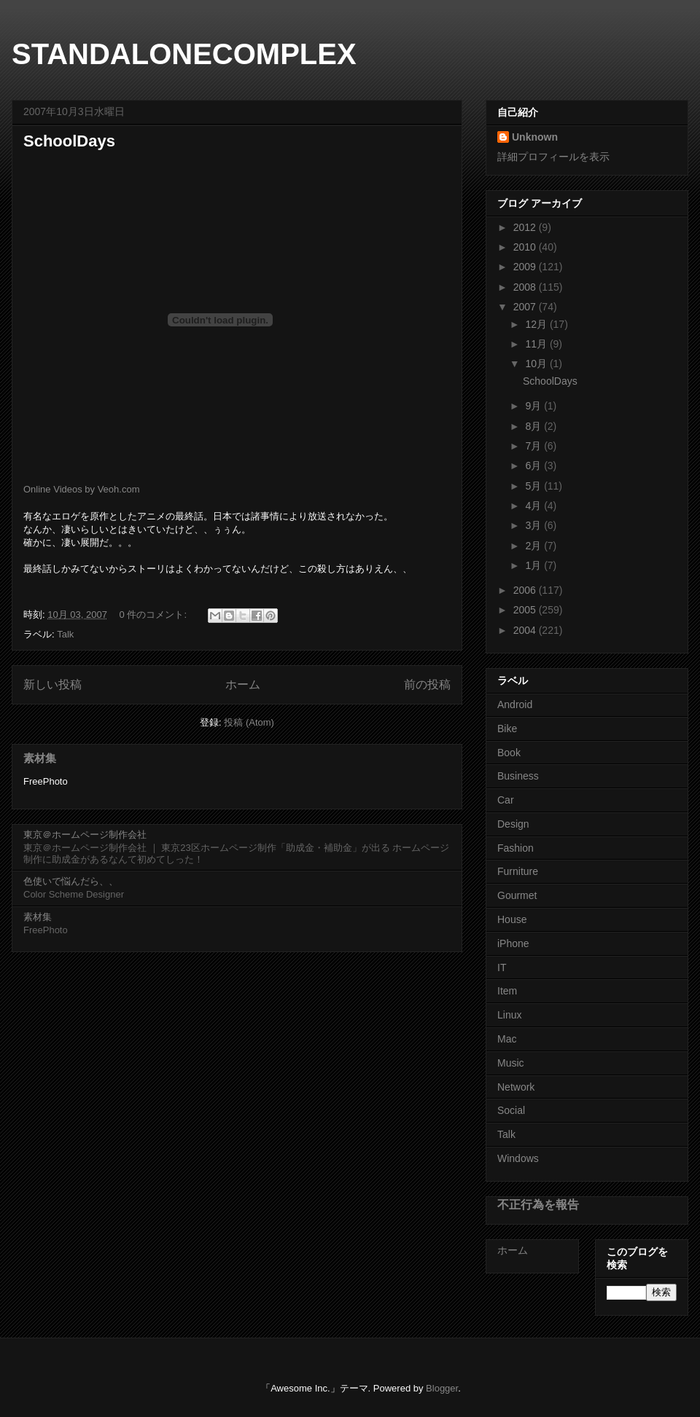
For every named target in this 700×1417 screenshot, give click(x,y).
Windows (518, 1158)
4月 (534, 505)
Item (507, 991)
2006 (526, 590)
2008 (526, 287)
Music (510, 1063)
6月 (534, 465)
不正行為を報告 (538, 1204)
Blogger (442, 1388)
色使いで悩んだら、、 (70, 881)
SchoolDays (69, 141)
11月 (537, 344)
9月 (534, 406)
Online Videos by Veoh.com (81, 489)
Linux (509, 1015)
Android (514, 704)
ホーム (242, 684)
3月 (534, 525)
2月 (534, 546)
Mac (506, 1039)
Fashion (515, 848)
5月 (534, 486)
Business (518, 776)
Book (509, 752)
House (511, 919)
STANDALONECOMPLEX (184, 54)
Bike (507, 728)
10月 (537, 363)
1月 (534, 565)
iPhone (513, 943)
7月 (534, 446)
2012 (526, 227)
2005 (526, 610)
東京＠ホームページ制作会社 (85, 834)
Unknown (535, 137)
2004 (526, 630)
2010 (526, 247)
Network (515, 1087)
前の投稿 (427, 684)
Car (505, 800)
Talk (65, 634)
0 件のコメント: (155, 614)
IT (501, 967)
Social (511, 1110)
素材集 (39, 758)
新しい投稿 (52, 684)
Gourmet (517, 895)
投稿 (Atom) (249, 722)
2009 (526, 266)
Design (513, 824)
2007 (526, 307)
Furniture (517, 871)
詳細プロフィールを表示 (553, 156)
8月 (534, 426)
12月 (537, 324)
